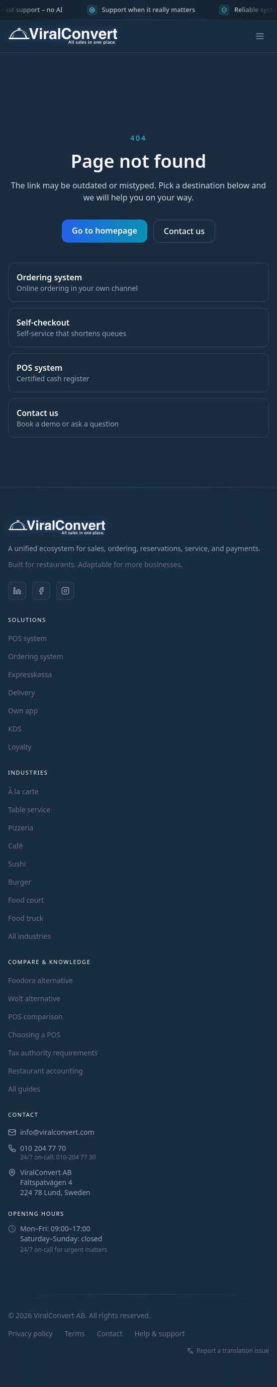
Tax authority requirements (53, 1052)
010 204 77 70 (43, 1148)
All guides (24, 1089)
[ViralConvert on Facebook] (41, 591)
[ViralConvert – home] (62, 36)
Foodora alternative (40, 980)
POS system (27, 638)
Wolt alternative (34, 998)
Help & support (159, 1333)
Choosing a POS (34, 1034)
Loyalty (19, 747)
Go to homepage (104, 230)
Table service (29, 809)
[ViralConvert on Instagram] (65, 591)
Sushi (17, 864)
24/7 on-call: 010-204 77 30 (58, 1157)
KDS (15, 728)
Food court (26, 900)
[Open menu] (260, 36)
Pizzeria (20, 827)
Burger (19, 882)
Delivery (21, 692)
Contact (110, 1333)
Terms (75, 1333)
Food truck (25, 918)
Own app (23, 710)
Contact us (184, 231)
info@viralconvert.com (57, 1132)
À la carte (23, 791)
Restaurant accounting (45, 1071)
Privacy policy (30, 1333)
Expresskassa (30, 674)
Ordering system (35, 656)
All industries (29, 936)
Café (15, 845)
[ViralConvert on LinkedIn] (17, 591)
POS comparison (35, 1016)
